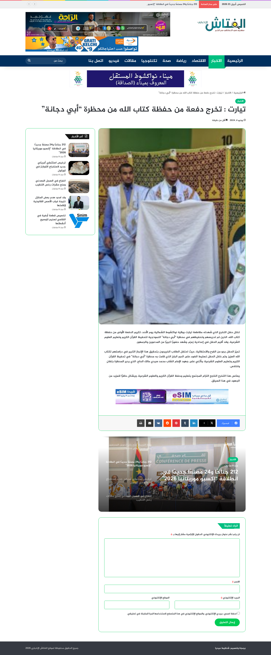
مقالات (130, 61)
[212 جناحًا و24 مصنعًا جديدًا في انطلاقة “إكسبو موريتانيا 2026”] (79, 150)
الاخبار (216, 61)
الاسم (236, 582)
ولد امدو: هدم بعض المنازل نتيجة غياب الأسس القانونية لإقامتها (49, 201)
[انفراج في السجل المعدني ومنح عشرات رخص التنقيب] (79, 186)
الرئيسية (235, 61)
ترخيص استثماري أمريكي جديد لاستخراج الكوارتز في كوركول (51, 167)
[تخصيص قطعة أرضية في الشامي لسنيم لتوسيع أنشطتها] (79, 221)
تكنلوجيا (149, 61)
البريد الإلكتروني (230, 598)
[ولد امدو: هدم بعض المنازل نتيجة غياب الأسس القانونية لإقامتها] (79, 203)
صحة (166, 61)
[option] (172, 474)
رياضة (181, 61)
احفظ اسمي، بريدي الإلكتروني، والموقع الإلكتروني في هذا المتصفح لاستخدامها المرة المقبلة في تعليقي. (182, 614)
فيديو (114, 61)
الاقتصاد (199, 61)
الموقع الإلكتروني (160, 598)
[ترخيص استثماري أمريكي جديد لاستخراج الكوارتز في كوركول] (79, 168)
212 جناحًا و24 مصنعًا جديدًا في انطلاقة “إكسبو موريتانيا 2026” (200, 475)
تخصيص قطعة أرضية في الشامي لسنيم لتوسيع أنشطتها (51, 219)
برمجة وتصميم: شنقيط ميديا (230, 648)
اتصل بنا (95, 61)
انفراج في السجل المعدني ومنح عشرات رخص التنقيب (50, 183)
